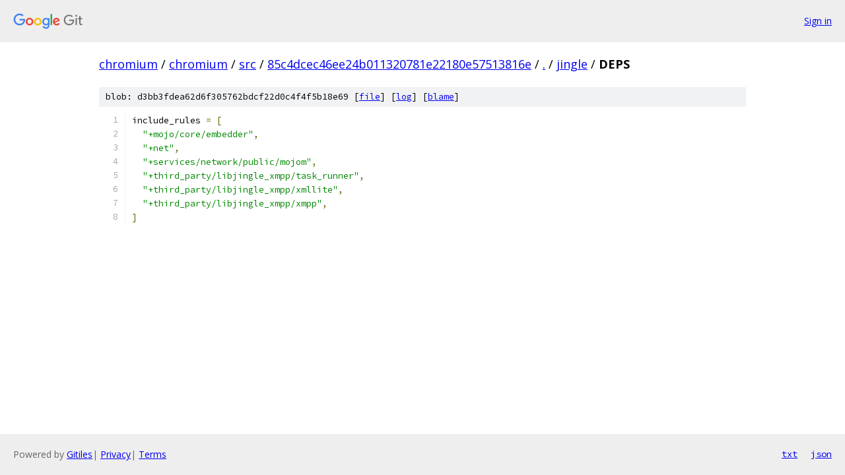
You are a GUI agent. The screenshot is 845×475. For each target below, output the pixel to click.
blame (441, 96)
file (369, 96)
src (247, 64)
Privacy (115, 454)
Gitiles (79, 454)
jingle (572, 64)
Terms (152, 454)
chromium (128, 64)
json (821, 454)
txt (789, 454)
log (404, 96)
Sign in (818, 21)
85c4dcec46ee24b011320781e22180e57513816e (399, 64)
